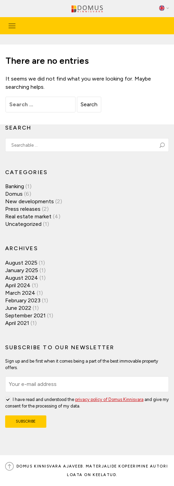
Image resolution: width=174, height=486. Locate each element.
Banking (14, 186)
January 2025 (21, 270)
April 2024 (18, 285)
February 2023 (22, 300)
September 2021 (25, 315)
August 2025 (21, 262)
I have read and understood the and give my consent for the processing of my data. (87, 402)
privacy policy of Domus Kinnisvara (109, 399)
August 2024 (21, 278)
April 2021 (17, 323)
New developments (29, 201)
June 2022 (18, 308)
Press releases (22, 209)
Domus (14, 194)
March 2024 (20, 293)
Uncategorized (23, 224)
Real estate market (28, 216)
